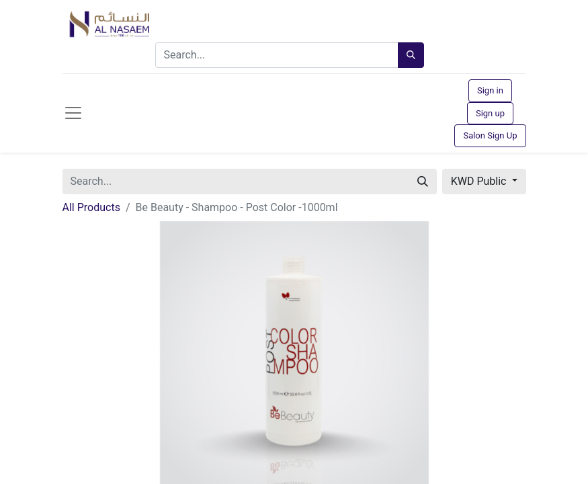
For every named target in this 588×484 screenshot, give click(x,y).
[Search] (411, 55)
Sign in (490, 90)
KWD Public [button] (480, 181)
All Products (91, 207)
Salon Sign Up (490, 135)
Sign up (490, 113)
